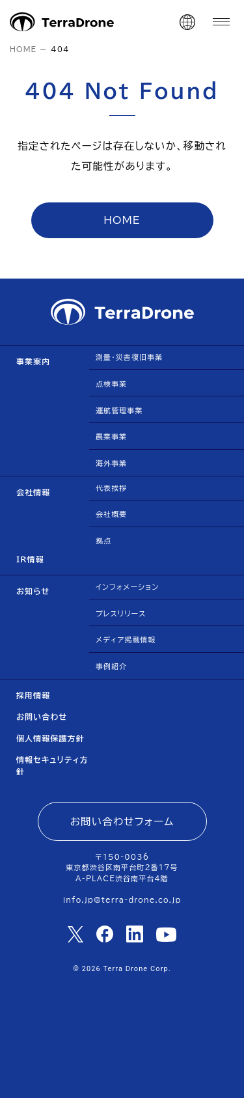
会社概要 (111, 513)
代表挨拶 (111, 487)
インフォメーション (127, 586)
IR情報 (30, 559)
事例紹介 (111, 666)
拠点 (103, 540)
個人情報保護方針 (50, 738)
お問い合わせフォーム (122, 821)
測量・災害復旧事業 (129, 357)
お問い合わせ (41, 717)
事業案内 (33, 361)
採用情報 (33, 695)
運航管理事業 (119, 410)
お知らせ (33, 591)
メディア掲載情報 (126, 639)
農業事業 (111, 436)
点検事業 (111, 383)
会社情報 (33, 492)
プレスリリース (121, 613)
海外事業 (111, 463)
